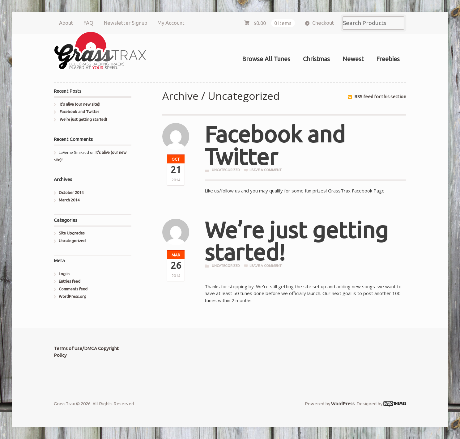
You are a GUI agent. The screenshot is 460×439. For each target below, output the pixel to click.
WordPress (343, 403)
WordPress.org (72, 296)
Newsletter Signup (125, 23)
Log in (64, 274)
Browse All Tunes (266, 59)
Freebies (388, 59)
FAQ (88, 23)
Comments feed (73, 289)
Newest (353, 59)
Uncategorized (226, 170)
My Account (171, 23)
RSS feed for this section (380, 96)
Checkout (323, 23)
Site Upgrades (72, 233)
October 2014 (71, 192)
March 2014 (69, 200)
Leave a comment (265, 170)
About (66, 23)
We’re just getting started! (296, 241)
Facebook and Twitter (275, 145)
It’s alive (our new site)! (80, 104)
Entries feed (69, 281)
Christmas (316, 59)
